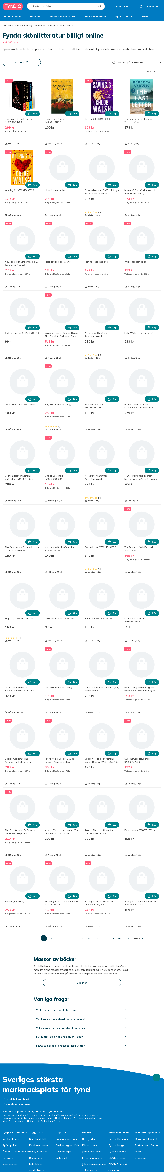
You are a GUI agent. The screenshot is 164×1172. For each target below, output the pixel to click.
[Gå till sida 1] (44, 938)
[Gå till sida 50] (96, 938)
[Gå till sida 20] (89, 938)
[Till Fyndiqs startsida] (13, 6)
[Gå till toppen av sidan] (156, 1077)
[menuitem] (12, 16)
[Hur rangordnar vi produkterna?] (114, 62)
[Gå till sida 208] (127, 938)
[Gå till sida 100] (111, 938)
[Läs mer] (82, 982)
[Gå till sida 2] (51, 938)
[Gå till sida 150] (119, 938)
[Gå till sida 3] (59, 938)
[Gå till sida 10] (81, 938)
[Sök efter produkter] (100, 6)
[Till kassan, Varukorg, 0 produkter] (148, 6)
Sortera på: (124, 62)
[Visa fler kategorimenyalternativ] (160, 16)
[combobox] (66, 6)
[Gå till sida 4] (66, 938)
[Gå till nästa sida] (138, 938)
